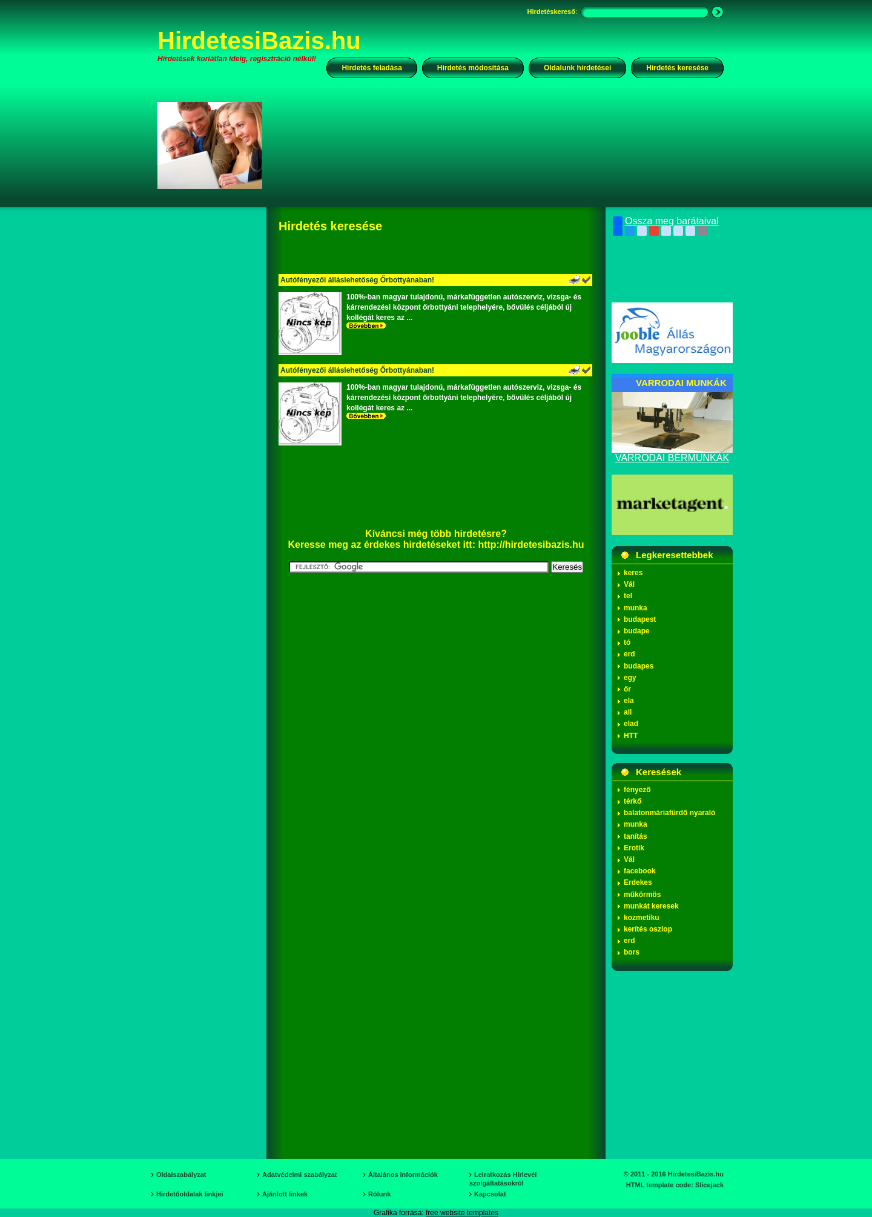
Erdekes (638, 882)
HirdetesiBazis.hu (259, 40)
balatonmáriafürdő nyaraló (669, 813)
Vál (629, 584)
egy (630, 677)
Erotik (634, 848)
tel (628, 596)
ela (629, 700)
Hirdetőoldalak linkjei (189, 1194)
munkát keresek (651, 906)
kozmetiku (641, 917)
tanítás (635, 836)
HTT (631, 736)
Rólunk (379, 1194)
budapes (638, 666)
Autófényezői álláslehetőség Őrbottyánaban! (357, 280)
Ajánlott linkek (285, 1194)
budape (637, 631)
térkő (632, 801)
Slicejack (709, 1185)
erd (629, 654)
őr (627, 689)
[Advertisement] (500, 145)
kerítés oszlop (648, 929)
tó (627, 642)
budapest (640, 619)
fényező (637, 789)
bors (631, 952)
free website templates (462, 1213)
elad (631, 723)
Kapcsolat (490, 1194)
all (628, 712)
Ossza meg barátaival (666, 221)
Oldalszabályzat (181, 1174)
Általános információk (403, 1174)
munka (635, 608)
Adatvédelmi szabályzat (299, 1174)
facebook (640, 871)
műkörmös (642, 894)
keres (633, 572)
